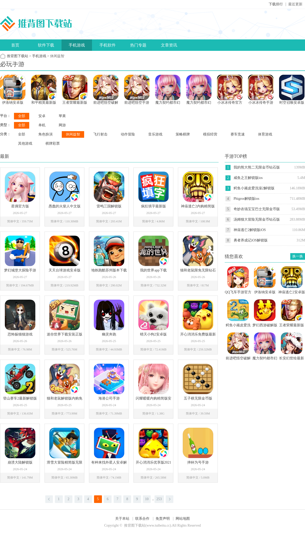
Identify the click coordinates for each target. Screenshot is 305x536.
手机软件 (107, 45)
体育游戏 (265, 134)
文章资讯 (169, 45)
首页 (15, 45)
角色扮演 (45, 134)
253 (159, 499)
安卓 (41, 116)
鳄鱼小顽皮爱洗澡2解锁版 (254, 188)
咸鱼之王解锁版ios (248, 178)
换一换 (297, 256)
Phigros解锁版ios (246, 199)
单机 (41, 125)
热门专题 (138, 45)
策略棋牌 (183, 134)
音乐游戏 (155, 134)
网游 (62, 125)
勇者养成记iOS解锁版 (251, 240)
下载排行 (276, 4)
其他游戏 (25, 143)
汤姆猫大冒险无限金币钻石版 (257, 219)
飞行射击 (100, 134)
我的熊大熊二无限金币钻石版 (257, 167)
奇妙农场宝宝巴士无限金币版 (257, 209)
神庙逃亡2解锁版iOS (250, 230)
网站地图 (183, 518)
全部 (21, 116)
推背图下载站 (17, 56)
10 (147, 499)
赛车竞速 (238, 134)
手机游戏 (77, 45)
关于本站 (122, 518)
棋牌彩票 (52, 143)
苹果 (62, 116)
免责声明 (163, 518)
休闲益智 (73, 134)
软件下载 (46, 45)
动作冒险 (128, 134)
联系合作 (142, 518)
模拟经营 (210, 134)
